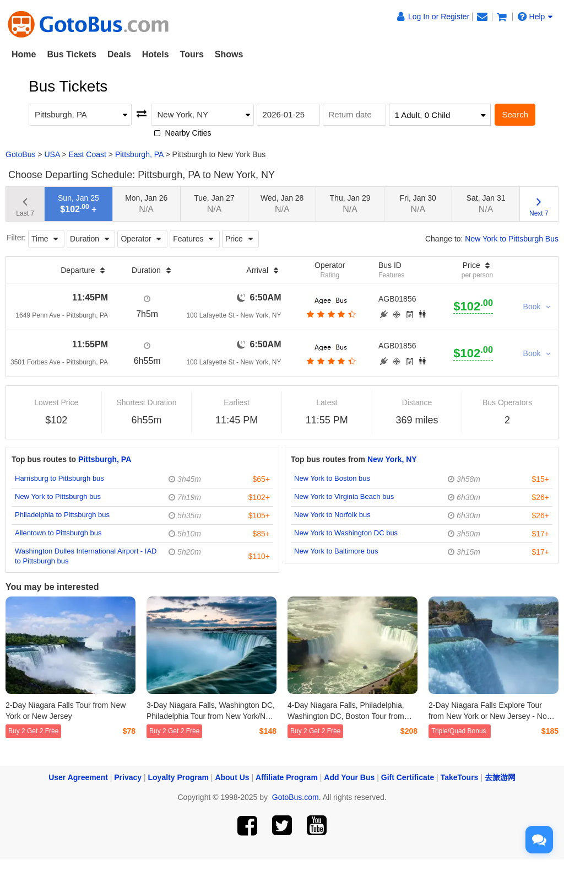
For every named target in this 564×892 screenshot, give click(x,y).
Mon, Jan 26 (146, 204)
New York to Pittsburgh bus (58, 496)
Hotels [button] (155, 54)
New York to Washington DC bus (346, 533)
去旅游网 (500, 777)
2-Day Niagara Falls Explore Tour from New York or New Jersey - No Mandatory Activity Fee (488, 716)
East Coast (87, 154)
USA (51, 154)
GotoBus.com (295, 797)
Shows (229, 54)
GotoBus (20, 154)
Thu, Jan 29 (350, 204)
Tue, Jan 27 (214, 204)
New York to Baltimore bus (336, 551)
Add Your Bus (349, 777)
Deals (119, 54)
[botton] (330, 314)
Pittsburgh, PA (139, 154)
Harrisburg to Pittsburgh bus (59, 478)
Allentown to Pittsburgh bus (58, 533)
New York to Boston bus (332, 478)
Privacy (128, 777)
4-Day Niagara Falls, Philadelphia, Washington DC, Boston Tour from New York (346, 716)
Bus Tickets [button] (71, 54)
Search (515, 114)
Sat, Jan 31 (486, 204)
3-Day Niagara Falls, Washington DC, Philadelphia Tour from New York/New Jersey (211, 716)
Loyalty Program (178, 777)
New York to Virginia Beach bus (344, 496)
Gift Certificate (407, 777)
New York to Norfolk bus (332, 515)
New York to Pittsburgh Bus (511, 238)
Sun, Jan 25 (78, 204)
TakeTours (460, 777)
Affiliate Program (287, 777)
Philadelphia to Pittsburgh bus (62, 515)
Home (24, 54)
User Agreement (78, 777)
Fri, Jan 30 (418, 204)
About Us (232, 777)
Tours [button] (192, 54)
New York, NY (392, 459)
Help (535, 16)
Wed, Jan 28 (282, 204)
